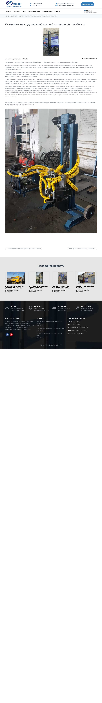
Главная (8, 11)
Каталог (24, 11)
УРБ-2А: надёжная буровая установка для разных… (14, 287)
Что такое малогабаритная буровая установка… (38, 287)
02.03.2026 (56, 292)
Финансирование (47, 11)
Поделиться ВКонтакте (89, 58)
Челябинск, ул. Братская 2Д (65, 3)
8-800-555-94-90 (36, 3)
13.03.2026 (33, 292)
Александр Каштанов (15, 59)
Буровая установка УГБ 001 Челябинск (85, 287)
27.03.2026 (9, 292)
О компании (16, 11)
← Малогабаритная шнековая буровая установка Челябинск (24, 248)
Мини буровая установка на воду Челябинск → (82, 248)
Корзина (88, 11)
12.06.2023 (24, 59)
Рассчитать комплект (34, 11)
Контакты (57, 11)
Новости (21, 16)
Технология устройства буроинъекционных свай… (61, 287)
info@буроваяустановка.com (64, 5)
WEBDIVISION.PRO (56, 345)
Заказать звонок (87, 4)
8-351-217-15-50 (36, 6)
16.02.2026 (80, 292)
